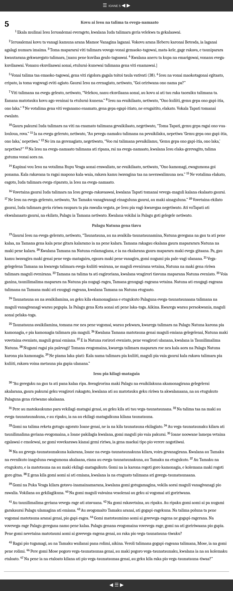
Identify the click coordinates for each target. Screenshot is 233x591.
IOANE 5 (114, 6)
